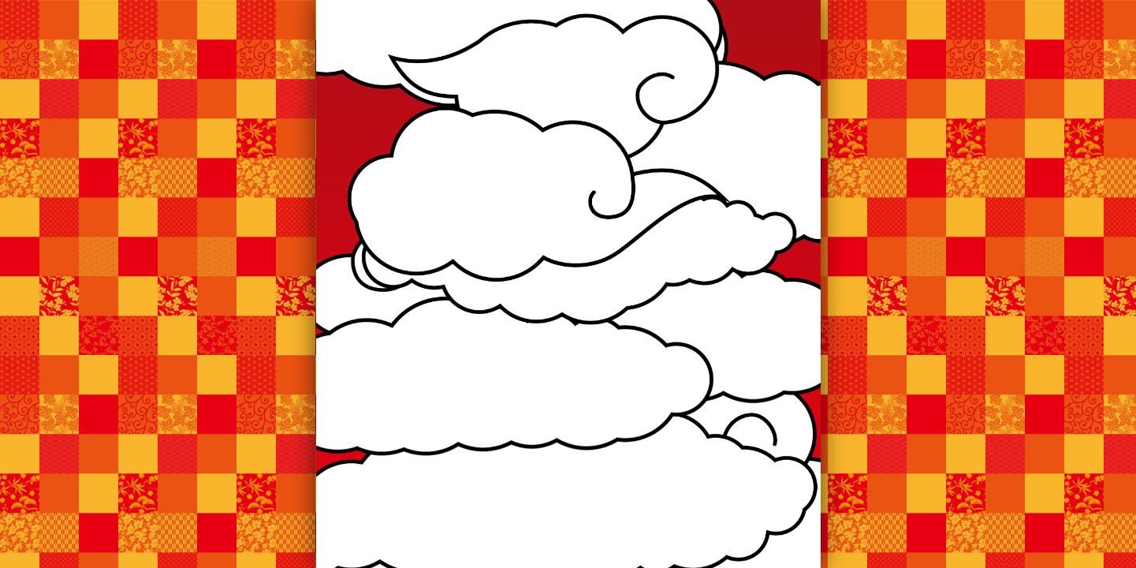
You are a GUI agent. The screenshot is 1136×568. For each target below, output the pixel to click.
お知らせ (453, 140)
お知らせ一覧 (568, 347)
